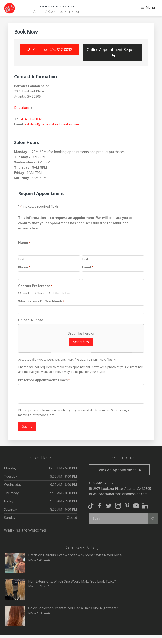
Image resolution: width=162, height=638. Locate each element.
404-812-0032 (31, 119)
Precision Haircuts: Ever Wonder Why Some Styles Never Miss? (75, 554)
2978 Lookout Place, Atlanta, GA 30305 (122, 488)
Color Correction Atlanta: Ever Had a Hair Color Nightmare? (73, 607)
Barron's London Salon (56, 5)
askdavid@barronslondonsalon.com (52, 124)
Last (85, 259)
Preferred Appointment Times (44, 380)
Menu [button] (150, 7)
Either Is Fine (62, 293)
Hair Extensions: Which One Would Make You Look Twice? (72, 581)
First (21, 259)
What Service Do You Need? (41, 301)
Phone (24, 267)
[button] (49, 49)
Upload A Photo (30, 320)
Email (87, 267)
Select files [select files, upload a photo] (81, 342)
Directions (22, 107)
